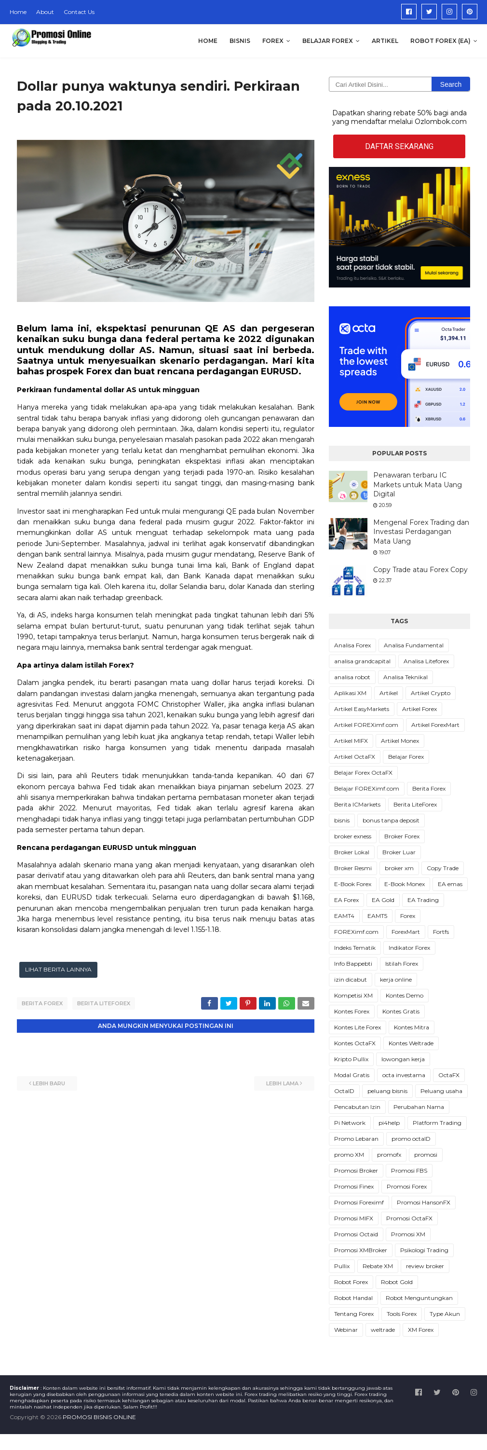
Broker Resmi (353, 868)
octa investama (403, 1075)
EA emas (450, 884)
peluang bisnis (387, 1090)
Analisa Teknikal (405, 677)
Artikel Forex (419, 708)
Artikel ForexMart (435, 724)
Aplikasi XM (350, 693)
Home (18, 11)
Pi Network (349, 1122)
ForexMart (406, 931)
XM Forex (420, 1329)
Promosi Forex (407, 1186)
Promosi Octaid (356, 1234)
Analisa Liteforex (426, 661)
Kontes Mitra (411, 1027)
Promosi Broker (356, 1170)
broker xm (399, 868)
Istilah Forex (401, 963)
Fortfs (441, 931)
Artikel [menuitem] (385, 40)
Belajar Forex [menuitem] (327, 40)
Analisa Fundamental (414, 645)
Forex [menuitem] (273, 40)
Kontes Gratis (400, 1011)
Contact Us (79, 11)
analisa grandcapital (362, 661)
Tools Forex (402, 1313)
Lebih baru (49, 1083)
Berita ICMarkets (357, 804)
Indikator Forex (409, 947)
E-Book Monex (404, 884)
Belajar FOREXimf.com (366, 788)
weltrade (383, 1329)
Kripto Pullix (351, 1059)
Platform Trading (437, 1122)
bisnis (342, 820)
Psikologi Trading (424, 1250)
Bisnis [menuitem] (240, 40)
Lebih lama (282, 1083)
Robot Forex (351, 1282)
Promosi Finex (354, 1186)
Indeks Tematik (355, 947)
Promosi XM (408, 1234)
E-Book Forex (352, 884)
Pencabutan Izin (357, 1106)
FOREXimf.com (356, 931)
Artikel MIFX (351, 740)
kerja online (396, 979)
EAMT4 (344, 915)
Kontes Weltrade (411, 1043)
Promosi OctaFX (409, 1218)
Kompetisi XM (353, 995)
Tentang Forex (354, 1313)
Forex (407, 915)
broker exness (352, 836)
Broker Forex (401, 836)
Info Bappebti (353, 963)
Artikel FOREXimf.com (366, 724)
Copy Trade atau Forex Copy (420, 569)
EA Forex (346, 899)
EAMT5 (377, 915)
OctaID (344, 1090)
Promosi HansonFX (423, 1202)
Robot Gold (397, 1282)
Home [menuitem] (207, 40)
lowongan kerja (403, 1059)
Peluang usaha (441, 1090)
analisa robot (352, 677)
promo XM (349, 1154)
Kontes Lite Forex (357, 1027)
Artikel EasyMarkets (361, 708)
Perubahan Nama (418, 1106)
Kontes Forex (351, 1011)
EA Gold (383, 899)
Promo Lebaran (356, 1138)
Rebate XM (378, 1266)
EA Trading (423, 899)
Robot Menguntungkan (419, 1297)
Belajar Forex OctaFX (363, 772)
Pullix (342, 1266)
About (45, 11)
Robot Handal (353, 1297)
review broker (425, 1266)
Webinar (346, 1329)
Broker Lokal (351, 852)
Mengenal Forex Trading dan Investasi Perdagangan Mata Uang (421, 532)
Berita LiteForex (103, 1003)
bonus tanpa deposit (391, 820)
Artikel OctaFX (354, 756)
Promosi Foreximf (359, 1202)
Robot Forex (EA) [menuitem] (440, 40)
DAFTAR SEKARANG (399, 146)
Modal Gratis (351, 1075)
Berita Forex (42, 1003)
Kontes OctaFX (355, 1043)
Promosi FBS (409, 1170)
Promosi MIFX (353, 1218)
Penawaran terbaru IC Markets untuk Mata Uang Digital (417, 484)
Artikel (388, 693)
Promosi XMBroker (360, 1250)
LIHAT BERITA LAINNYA (58, 969)
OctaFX (449, 1075)
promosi (425, 1154)
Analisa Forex (352, 645)
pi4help (389, 1122)
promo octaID (411, 1138)
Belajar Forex (406, 756)
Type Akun (445, 1313)
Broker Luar (399, 852)
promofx (389, 1154)
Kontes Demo (404, 995)
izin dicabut (350, 979)
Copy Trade (443, 868)
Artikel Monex (400, 740)
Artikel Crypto (430, 693)
